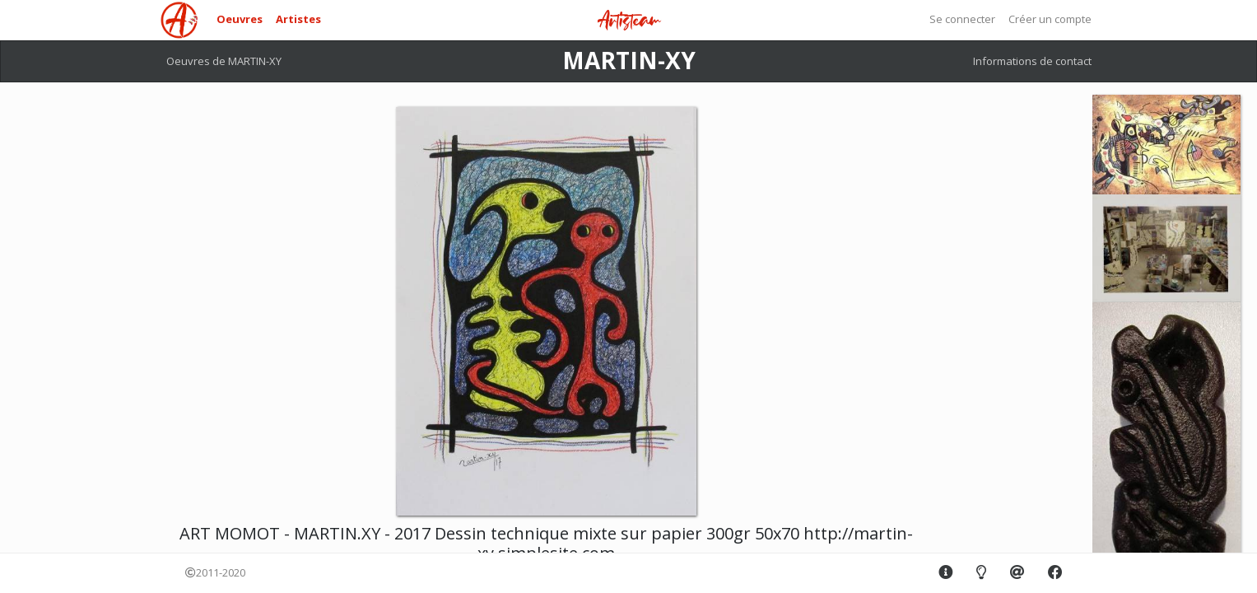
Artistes (298, 19)
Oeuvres (239, 19)
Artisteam (629, 21)
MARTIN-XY (629, 60)
